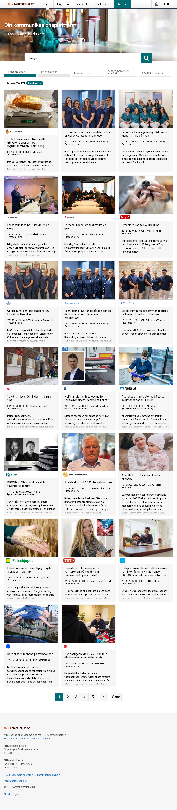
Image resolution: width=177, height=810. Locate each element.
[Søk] (83, 58)
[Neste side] (104, 697)
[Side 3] (76, 697)
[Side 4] (84, 697)
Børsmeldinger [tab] (49, 71)
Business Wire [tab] (82, 73)
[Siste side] (116, 697)
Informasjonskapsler (15, 781)
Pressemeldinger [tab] (16, 71)
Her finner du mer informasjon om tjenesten (28, 738)
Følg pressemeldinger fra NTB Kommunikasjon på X (32, 774)
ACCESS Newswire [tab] (152, 73)
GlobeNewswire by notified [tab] (118, 72)
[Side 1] (59, 697)
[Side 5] (92, 697)
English (16, 794)
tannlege (35, 83)
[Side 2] (68, 697)
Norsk (7, 794)
